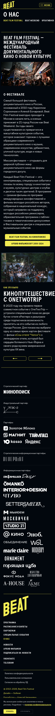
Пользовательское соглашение (18, 678)
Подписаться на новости (17, 653)
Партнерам (10, 631)
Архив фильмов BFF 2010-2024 (27, 244)
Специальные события (16, 635)
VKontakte (9, 659)
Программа (10, 622)
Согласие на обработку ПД (16, 682)
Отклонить (25, 711)
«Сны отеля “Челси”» (28, 335)
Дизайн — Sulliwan (12, 693)
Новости (8, 645)
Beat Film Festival (13, 20)
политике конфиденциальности (38, 705)
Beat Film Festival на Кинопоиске (27, 237)
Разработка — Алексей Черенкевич (20, 697)
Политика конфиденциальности (19, 673)
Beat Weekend (32, 20)
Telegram (9, 663)
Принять (10, 711)
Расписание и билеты (15, 626)
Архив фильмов (12, 649)
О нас (7, 639)
